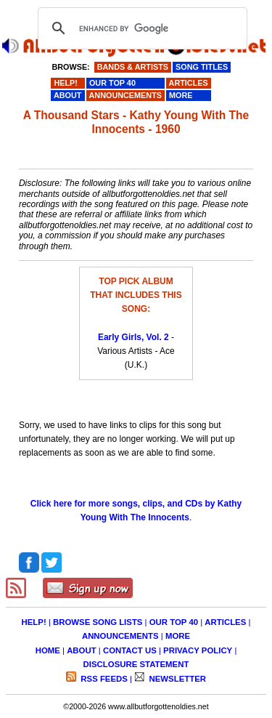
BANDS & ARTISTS (132, 66)
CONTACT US (130, 650)
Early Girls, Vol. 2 (133, 337)
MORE (177, 636)
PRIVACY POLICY (197, 650)
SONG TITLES (201, 66)
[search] (140, 28)
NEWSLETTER (176, 678)
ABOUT (81, 650)
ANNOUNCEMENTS (120, 636)
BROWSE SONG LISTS (97, 622)
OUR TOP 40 (173, 622)
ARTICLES (225, 622)
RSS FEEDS (103, 678)
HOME (48, 650)
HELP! (34, 622)
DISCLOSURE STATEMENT (136, 664)
